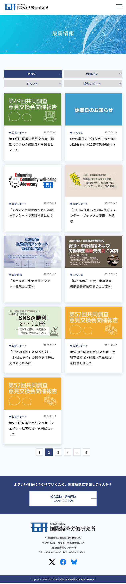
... (78, 452)
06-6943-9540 (77, 553)
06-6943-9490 (53, 553)
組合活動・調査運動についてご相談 (63, 499)
